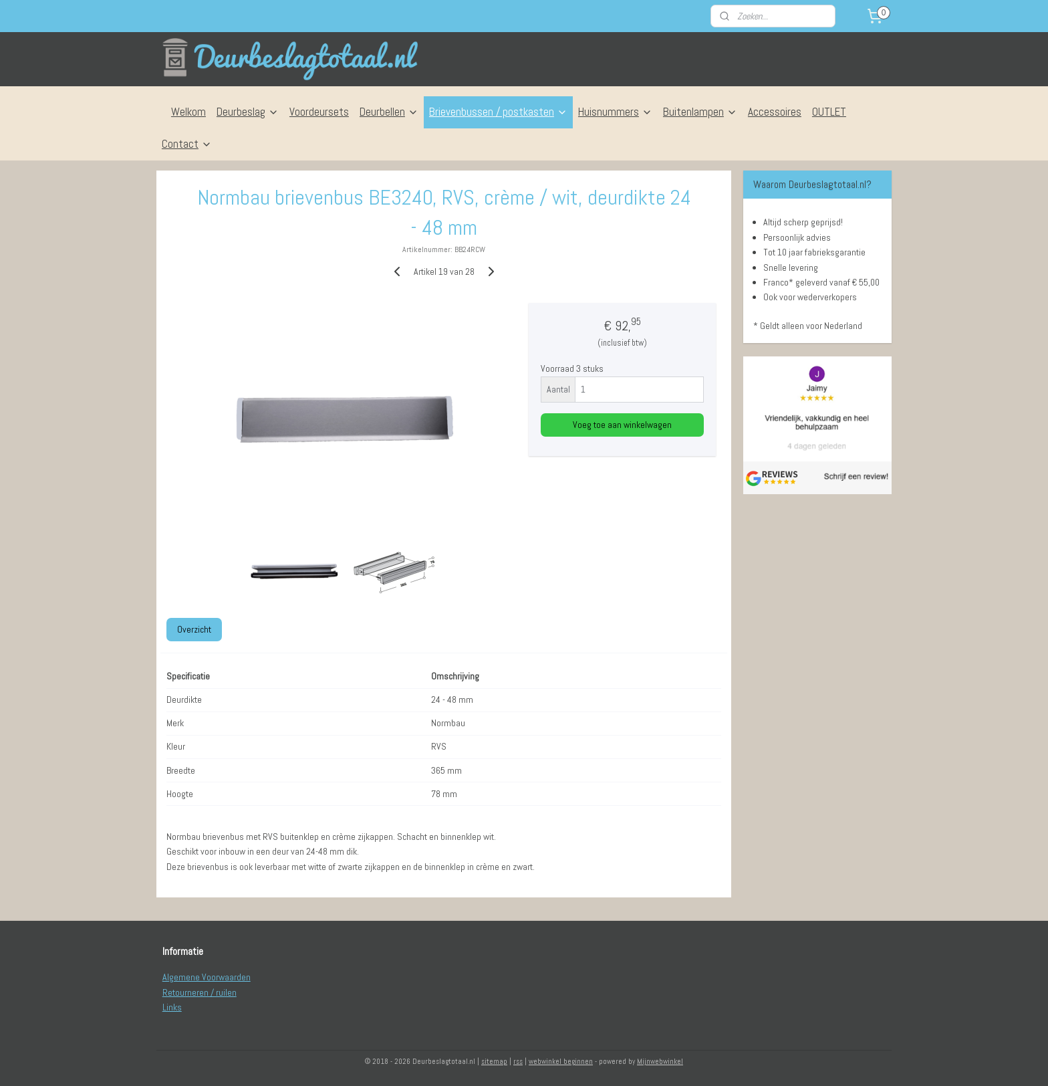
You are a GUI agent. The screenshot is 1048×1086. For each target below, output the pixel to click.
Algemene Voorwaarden (206, 977)
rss (518, 1061)
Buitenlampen (700, 111)
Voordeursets (319, 111)
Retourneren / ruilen (199, 992)
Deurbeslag (248, 111)
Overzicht (194, 629)
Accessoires (774, 111)
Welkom (188, 111)
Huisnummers (615, 111)
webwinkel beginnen (561, 1061)
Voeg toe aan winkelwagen (622, 425)
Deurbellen (389, 111)
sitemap (494, 1061)
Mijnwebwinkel (660, 1061)
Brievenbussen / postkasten (498, 111)
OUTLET (829, 111)
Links (172, 1007)
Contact (187, 143)
